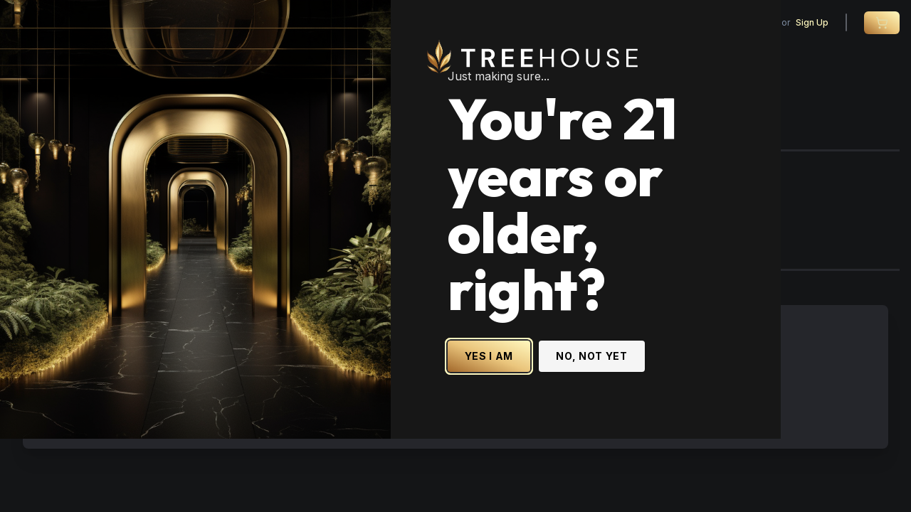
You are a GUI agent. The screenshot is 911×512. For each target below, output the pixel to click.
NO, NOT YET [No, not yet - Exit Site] (657, 364)
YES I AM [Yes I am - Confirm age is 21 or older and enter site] (554, 364)
